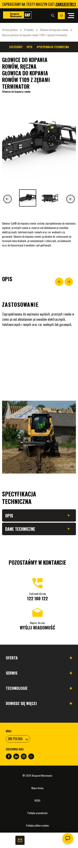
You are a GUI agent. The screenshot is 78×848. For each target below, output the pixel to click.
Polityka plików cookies (37, 825)
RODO (37, 800)
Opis (29, 47)
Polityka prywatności (37, 813)
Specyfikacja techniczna (53, 47)
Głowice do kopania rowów (54, 29)
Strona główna (10, 29)
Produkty (29, 29)
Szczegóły (15, 47)
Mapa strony (37, 788)
